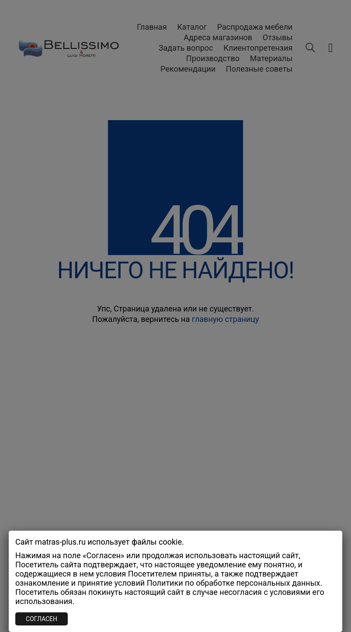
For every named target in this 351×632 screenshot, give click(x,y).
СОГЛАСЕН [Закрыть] (41, 618)
